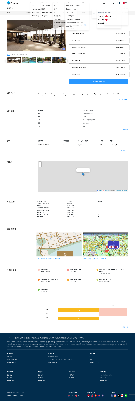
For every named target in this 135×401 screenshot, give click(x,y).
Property (56, 3)
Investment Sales (94, 357)
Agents (67, 3)
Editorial (44, 3)
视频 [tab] (13, 54)
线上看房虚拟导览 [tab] (22, 54)
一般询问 (71, 375)
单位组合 (84, 12)
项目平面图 (104, 12)
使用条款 (21, 395)
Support (104, 3)
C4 (78, 318)
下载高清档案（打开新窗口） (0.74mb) (95, 259)
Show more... (123, 99)
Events (32, 3)
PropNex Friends (81, 3)
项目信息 (28, 12)
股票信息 (40, 377)
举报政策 (15, 395)
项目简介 (9, 12)
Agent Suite (103, 377)
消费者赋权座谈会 (12, 359)
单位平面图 (125, 12)
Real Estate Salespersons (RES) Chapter (60, 359)
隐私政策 (9, 395)
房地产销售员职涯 (53, 357)
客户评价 (9, 357)
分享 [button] (118, 8)
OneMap (107, 190)
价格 (47, 12)
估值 (90, 359)
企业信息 (40, 375)
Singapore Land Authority (122, 190)
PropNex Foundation (106, 375)
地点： (65, 12)
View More (10, 362)
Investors (94, 3)
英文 (70, 395)
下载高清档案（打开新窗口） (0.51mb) (48, 259)
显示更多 (125, 129)
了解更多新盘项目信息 (98, 81)
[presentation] (62, 49)
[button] (83, 174)
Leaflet (99, 190)
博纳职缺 (71, 377)
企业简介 (9, 375)
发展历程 (9, 377)
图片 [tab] (8, 54)
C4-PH (78, 310)
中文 (78, 395)
